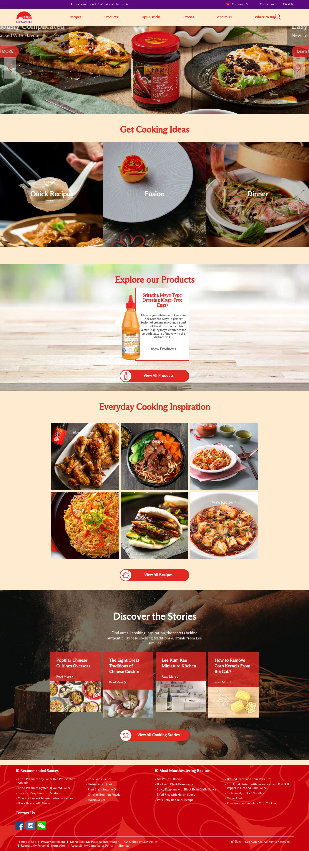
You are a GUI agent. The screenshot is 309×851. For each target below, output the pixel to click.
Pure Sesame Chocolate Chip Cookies (251, 803)
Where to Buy (265, 17)
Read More (64, 676)
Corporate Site (238, 4)
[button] (295, 17)
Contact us (267, 4)
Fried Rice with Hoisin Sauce (176, 794)
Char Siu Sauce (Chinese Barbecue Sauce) (45, 798)
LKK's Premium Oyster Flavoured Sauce (44, 788)
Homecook (78, 4)
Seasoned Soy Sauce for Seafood (39, 793)
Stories (188, 17)
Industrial (122, 4)
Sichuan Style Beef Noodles (245, 793)
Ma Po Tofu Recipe (169, 779)
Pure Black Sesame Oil (103, 789)
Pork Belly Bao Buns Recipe (175, 800)
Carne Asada (235, 798)
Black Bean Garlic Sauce (34, 803)
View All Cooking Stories (149, 735)
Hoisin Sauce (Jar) (100, 784)
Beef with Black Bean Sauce (175, 784)
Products (111, 17)
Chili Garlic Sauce (99, 779)
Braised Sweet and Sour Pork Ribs (249, 779)
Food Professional (101, 4)
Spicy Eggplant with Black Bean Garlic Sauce (186, 789)
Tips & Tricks (150, 17)
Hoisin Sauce (96, 800)
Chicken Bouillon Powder (104, 794)
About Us (224, 17)
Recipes (75, 17)
